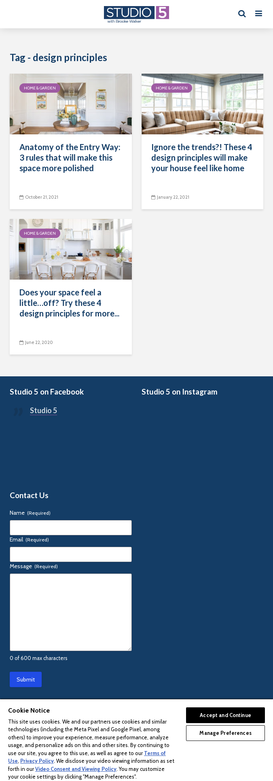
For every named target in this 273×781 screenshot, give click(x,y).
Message (34, 566)
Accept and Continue (225, 715)
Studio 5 (43, 410)
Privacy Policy (37, 761)
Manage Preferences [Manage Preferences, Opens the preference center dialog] (225, 733)
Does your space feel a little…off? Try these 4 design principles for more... (69, 302)
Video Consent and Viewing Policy (75, 769)
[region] (136, 739)
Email (29, 539)
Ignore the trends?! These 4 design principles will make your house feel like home (201, 157)
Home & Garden (40, 88)
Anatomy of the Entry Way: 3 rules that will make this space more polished (70, 157)
